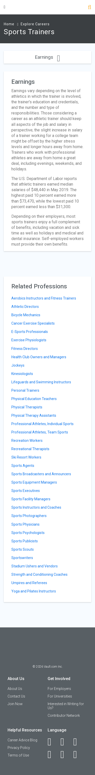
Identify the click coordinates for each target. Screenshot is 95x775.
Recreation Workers (27, 441)
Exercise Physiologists (28, 340)
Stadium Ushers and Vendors (34, 566)
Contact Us (16, 696)
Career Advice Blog (22, 740)
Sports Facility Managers (30, 499)
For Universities (60, 696)
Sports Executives (25, 491)
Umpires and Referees (29, 583)
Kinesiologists (22, 374)
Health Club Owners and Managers (38, 357)
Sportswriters (22, 558)
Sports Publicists (24, 541)
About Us (15, 689)
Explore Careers (35, 24)
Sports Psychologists (28, 533)
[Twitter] (78, 742)
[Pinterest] (65, 754)
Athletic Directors (25, 307)
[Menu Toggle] (4, 7)
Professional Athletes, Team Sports (39, 432)
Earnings (47, 57)
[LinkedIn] (65, 742)
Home (9, 24)
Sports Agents (22, 466)
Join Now (15, 704)
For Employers (59, 689)
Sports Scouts (22, 549)
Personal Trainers (25, 390)
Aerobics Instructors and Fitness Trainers (43, 298)
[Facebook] (52, 742)
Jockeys (17, 365)
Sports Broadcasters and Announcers (41, 474)
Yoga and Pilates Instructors (33, 591)
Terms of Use (18, 755)
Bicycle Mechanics (25, 315)
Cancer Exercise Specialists (33, 323)
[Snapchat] (78, 754)
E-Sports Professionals (29, 332)
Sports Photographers (29, 516)
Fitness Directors (24, 349)
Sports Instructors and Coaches (36, 507)
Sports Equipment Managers (34, 482)
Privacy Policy (19, 748)
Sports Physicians (25, 524)
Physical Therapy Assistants (33, 415)
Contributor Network (64, 715)
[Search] (89, 7)
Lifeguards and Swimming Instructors (41, 382)
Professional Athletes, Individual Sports (42, 424)
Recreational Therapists (30, 449)
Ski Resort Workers (26, 457)
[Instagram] (52, 754)
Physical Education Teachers (34, 399)
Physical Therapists (26, 407)
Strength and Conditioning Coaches (39, 574)
